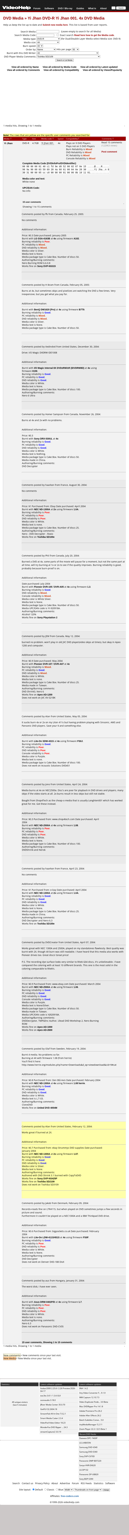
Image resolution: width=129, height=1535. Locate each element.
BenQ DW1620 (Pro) (44, 309)
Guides (80, 8)
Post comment (109, 151)
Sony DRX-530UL (43, 438)
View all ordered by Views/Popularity (102, 69)
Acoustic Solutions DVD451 (55, 765)
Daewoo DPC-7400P (88, 1438)
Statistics (98, 1483)
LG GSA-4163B (42, 238)
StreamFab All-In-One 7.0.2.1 (53, 1413)
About (103, 8)
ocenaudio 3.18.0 (48, 1400)
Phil (47, 555)
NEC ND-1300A (42, 509)
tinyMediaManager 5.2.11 (90, 1424)
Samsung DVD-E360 (88, 1451)
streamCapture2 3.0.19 (50, 1431)
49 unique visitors (20, 1402)
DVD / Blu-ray (65, 8)
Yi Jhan (8, 143)
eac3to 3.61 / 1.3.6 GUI (50, 1395)
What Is (92, 8)
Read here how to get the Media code (94, 35)
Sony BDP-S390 (86, 1479)
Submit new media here (55, 24)
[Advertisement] (64, 97)
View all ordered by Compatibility (61, 69)
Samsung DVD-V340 (88, 1447)
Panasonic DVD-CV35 (52, 1326)
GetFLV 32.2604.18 (48, 1409)
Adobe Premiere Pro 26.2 (90, 1411)
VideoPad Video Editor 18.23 (52, 1422)
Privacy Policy (42, 1483)
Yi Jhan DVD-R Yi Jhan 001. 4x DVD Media (66, 18)
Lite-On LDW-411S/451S (47, 1237)
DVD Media (13, 18)
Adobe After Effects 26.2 (90, 1415)
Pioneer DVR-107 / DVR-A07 (49, 663)
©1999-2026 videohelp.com (64, 1502)
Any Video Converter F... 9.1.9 (92, 1393)
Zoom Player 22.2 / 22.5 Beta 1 (93, 1429)
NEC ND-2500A (42, 825)
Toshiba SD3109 (50, 1184)
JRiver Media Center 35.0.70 (52, 1404)
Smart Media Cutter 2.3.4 (51, 1418)
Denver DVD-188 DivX (52, 1261)
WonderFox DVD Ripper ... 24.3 (54, 1427)
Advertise (65, 1483)
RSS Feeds (86, 1483)
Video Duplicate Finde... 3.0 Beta (93, 1402)
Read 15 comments (111, 142)
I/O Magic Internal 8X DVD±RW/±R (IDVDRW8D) (59, 367)
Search (16, 1483)
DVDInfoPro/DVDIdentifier (61, 163)
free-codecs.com (70, 1496)
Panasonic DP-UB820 (88, 1474)
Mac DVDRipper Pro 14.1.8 (91, 1406)
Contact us (27, 1483)
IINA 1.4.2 (83, 1388)
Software (49, 8)
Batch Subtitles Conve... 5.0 (91, 1420)
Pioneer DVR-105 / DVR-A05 (49, 586)
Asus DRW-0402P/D (44, 1301)
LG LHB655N (85, 1442)
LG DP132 (83, 1470)
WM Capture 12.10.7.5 (89, 1397)
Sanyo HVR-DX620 (87, 1465)
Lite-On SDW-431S (44, 741)
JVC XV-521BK (48, 697)
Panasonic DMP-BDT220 (90, 1460)
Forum (36, 8)
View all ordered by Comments (23, 69)
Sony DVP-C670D (87, 1456)
